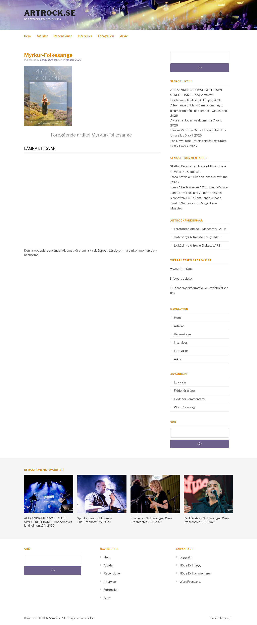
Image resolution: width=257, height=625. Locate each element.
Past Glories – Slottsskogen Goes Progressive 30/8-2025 (206, 520)
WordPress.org (184, 407)
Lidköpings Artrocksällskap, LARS (197, 245)
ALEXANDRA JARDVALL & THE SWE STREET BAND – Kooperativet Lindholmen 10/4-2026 (196, 95)
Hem (27, 36)
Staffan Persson (181, 166)
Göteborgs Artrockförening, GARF (197, 237)
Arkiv (123, 36)
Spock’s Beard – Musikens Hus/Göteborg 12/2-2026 (94, 520)
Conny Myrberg (48, 59)
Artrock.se (50, 13)
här (172, 293)
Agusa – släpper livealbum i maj (191, 120)
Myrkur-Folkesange (91, 135)
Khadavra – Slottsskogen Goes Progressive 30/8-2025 (151, 520)
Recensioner (63, 36)
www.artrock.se (181, 269)
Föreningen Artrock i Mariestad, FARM (200, 229)
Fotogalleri (106, 36)
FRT (230, 618)
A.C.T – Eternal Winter (214, 187)
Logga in (180, 382)
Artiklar (42, 36)
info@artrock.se (181, 278)
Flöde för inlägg (184, 390)
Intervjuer (85, 36)
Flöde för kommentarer (189, 399)
